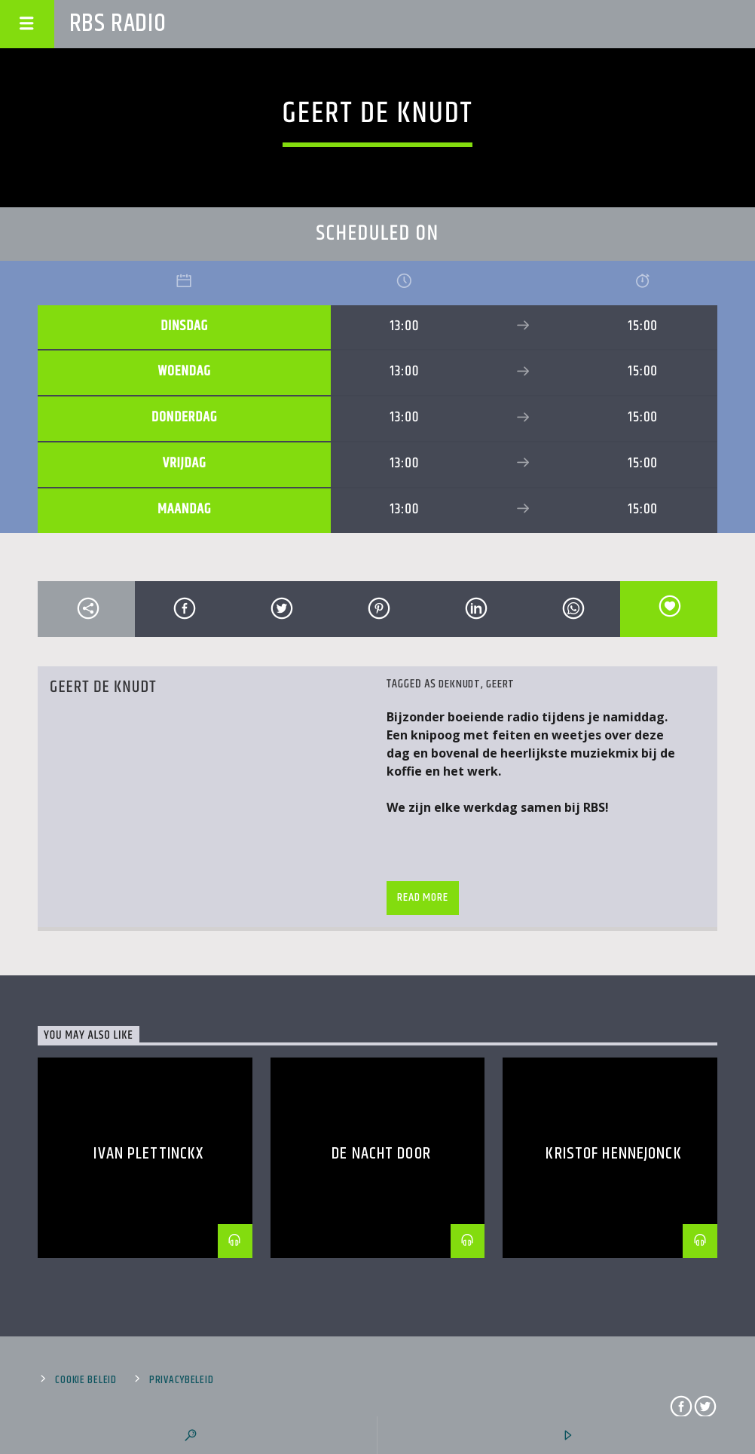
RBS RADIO (118, 24)
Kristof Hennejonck (613, 1153)
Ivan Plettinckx (148, 1153)
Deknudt (460, 684)
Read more (422, 897)
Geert (500, 684)
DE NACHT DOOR (381, 1153)
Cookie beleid (85, 1380)
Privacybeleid (181, 1380)
